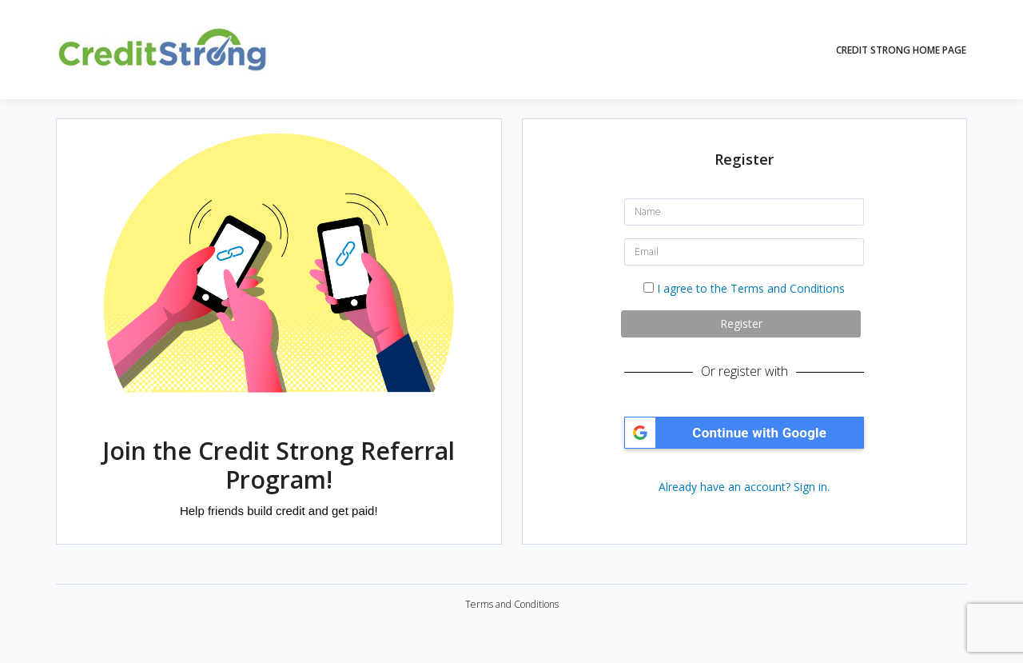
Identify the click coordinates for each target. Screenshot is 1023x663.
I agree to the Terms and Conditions (751, 288)
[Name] (744, 212)
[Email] (744, 252)
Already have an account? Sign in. (744, 486)
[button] (744, 433)
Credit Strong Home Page (901, 50)
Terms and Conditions (512, 604)
